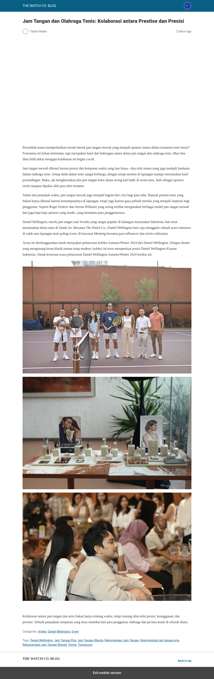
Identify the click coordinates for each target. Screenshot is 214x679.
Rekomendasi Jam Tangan (121, 640)
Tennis (72, 644)
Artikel (42, 631)
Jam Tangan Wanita (90, 640)
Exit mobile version (107, 673)
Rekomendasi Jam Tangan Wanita (45, 644)
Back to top (184, 660)
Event (75, 631)
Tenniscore (85, 644)
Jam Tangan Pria (65, 640)
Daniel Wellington (59, 631)
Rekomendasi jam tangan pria (159, 640)
